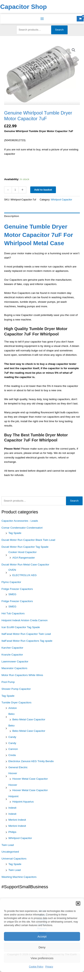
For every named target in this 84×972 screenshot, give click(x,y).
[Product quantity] (15, 189)
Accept (42, 936)
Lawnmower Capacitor (14, 661)
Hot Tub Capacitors (13, 613)
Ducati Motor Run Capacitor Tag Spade (24, 546)
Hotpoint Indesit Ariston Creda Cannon (24, 620)
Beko (11, 713)
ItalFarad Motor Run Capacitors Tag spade (26, 640)
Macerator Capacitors (14, 668)
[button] (78, 903)
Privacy (49, 966)
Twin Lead (7, 845)
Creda (12, 755)
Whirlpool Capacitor (20, 838)
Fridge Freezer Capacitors (17, 588)
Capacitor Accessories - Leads (19, 520)
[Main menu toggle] (42, 19)
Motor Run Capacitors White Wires (22, 675)
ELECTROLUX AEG (24, 575)
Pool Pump (8, 682)
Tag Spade (14, 533)
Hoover (12, 773)
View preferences (42, 958)
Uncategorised (10, 851)
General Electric (17, 767)
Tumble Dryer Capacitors (16, 702)
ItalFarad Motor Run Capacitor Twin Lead (26, 633)
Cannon (13, 749)
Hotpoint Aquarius (23, 801)
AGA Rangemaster (23, 557)
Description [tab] (11, 216)
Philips (12, 831)
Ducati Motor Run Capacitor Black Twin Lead (28, 539)
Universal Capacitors (13, 858)
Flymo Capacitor (11, 582)
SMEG (12, 594)
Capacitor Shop (23, 6)
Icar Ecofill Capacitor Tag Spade (20, 627)
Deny (42, 947)
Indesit (12, 807)
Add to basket (43, 189)
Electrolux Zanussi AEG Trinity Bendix (31, 761)
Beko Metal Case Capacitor (28, 719)
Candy (12, 737)
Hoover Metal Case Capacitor (30, 778)
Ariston (12, 708)
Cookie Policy (36, 966)
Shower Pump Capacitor (16, 688)
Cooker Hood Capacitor (22, 552)
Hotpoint (13, 796)
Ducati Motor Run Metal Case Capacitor (25, 564)
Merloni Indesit (17, 819)
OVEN (12, 569)
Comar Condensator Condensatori (21, 527)
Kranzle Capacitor (12, 654)
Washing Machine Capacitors (18, 876)
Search (59, 29)
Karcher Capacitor (12, 647)
